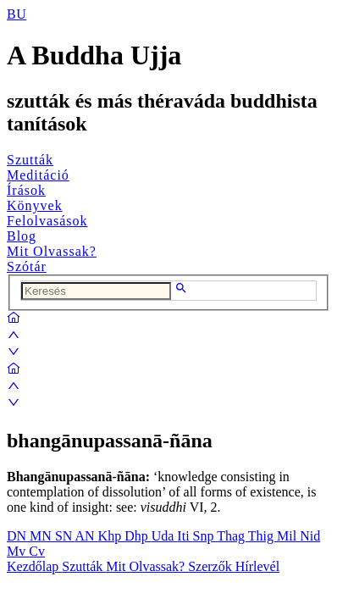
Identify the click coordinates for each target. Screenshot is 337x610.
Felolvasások (47, 221)
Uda (165, 536)
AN (86, 536)
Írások (26, 190)
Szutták (30, 159)
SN (65, 536)
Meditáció (38, 175)
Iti (184, 536)
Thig (262, 536)
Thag (232, 536)
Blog (21, 236)
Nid (310, 536)
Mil (288, 536)
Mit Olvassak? (52, 251)
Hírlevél (257, 566)
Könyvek (35, 205)
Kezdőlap (34, 566)
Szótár (27, 266)
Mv (18, 551)
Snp (205, 536)
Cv (37, 551)
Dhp (138, 536)
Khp (111, 536)
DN (18, 536)
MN (42, 536)
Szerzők (211, 566)
